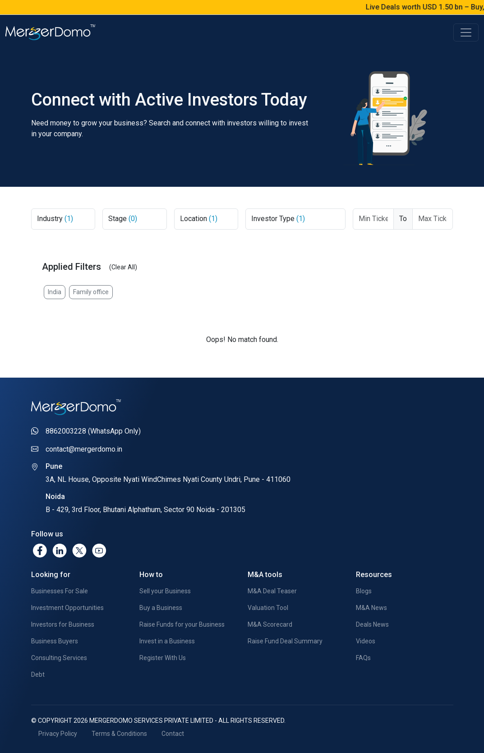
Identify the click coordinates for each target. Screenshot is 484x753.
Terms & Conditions (119, 733)
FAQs (363, 657)
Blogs (364, 591)
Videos (365, 641)
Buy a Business (160, 607)
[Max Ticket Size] (432, 219)
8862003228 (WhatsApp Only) (93, 431)
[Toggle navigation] (466, 32)
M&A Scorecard (270, 624)
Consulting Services (59, 657)
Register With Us (162, 657)
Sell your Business (165, 591)
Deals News (372, 624)
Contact (172, 733)
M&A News (371, 607)
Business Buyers (54, 641)
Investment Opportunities (67, 607)
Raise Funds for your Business (182, 624)
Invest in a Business (167, 641)
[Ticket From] (373, 219)
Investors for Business (62, 624)
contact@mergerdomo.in (84, 449)
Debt (38, 674)
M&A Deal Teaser (272, 591)
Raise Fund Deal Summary (285, 641)
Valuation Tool (268, 607)
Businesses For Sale (59, 591)
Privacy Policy (57, 733)
